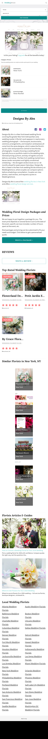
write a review (24, 263)
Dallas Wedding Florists (35, 630)
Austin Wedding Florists (35, 609)
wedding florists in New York (34, 182)
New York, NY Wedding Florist (16, 123)
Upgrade (21, 55)
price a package (24, 241)
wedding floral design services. (21, 184)
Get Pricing (24, 110)
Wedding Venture (23, 727)
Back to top (24, 721)
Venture (9, 3)
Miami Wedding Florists (35, 666)
